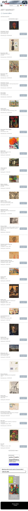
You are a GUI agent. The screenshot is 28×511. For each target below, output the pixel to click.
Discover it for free (14, 464)
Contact (15, 505)
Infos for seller (5, 471)
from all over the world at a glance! (14, 460)
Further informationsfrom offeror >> (23, 34)
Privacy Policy (15, 503)
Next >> (16, 450)
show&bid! (15, 480)
